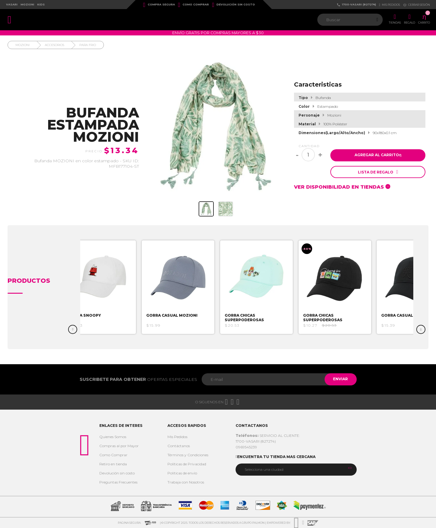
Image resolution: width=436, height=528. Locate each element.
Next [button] (420, 329)
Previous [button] (72, 329)
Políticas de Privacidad (186, 464)
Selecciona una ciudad (264, 469)
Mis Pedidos (177, 436)
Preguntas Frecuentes (118, 482)
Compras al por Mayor (119, 446)
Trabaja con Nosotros (185, 482)
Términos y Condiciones (187, 455)
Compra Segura (159, 5)
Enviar (340, 379)
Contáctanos (178, 446)
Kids (41, 4)
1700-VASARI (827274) (356, 5)
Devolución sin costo (233, 5)
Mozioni (27, 4)
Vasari (12, 4)
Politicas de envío (182, 473)
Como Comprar (193, 5)
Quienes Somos (112, 436)
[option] (101, 287)
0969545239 (246, 447)
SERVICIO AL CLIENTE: (268, 435)
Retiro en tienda (113, 464)
